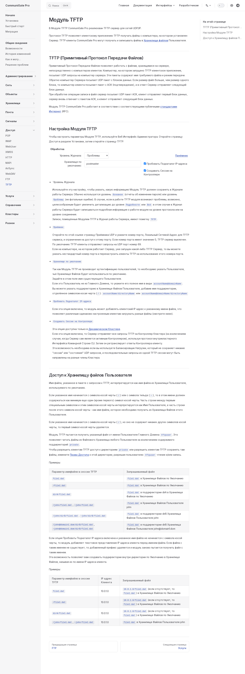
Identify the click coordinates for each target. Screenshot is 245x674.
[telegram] (238, 5)
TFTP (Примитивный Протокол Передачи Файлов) (223, 27)
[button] (20, 15)
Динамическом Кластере (104, 329)
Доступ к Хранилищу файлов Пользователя (223, 38)
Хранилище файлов (156, 40)
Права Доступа (79, 454)
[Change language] (208, 5)
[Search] (58, 5)
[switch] (221, 5)
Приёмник (181, 155)
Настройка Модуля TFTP (218, 32)
